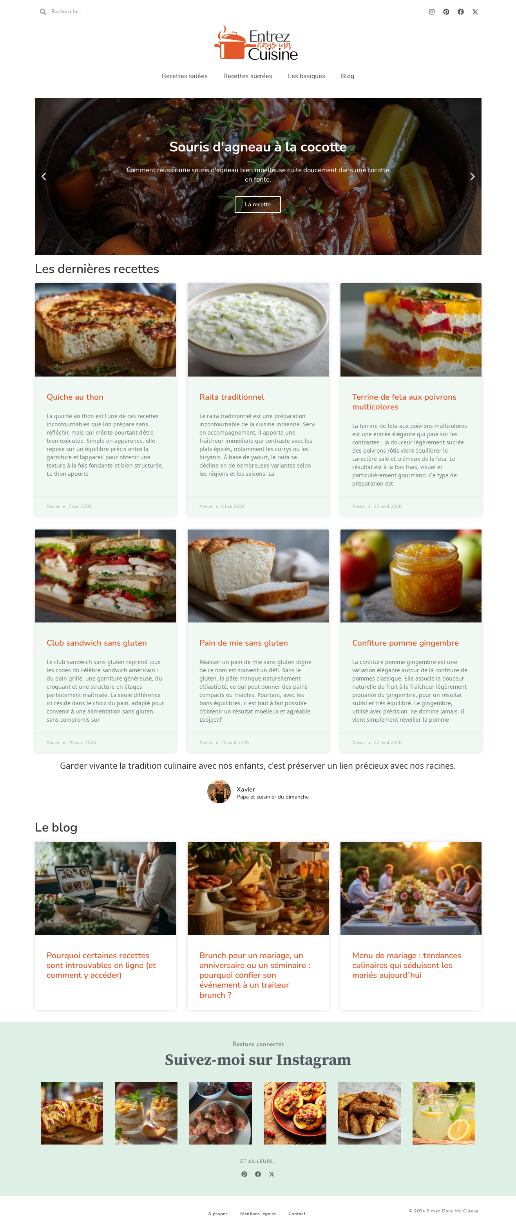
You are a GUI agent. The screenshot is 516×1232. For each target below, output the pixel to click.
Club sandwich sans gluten (97, 642)
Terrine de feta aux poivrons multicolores (404, 401)
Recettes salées (185, 76)
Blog (347, 76)
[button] (44, 177)
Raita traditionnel (231, 396)
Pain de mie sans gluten (243, 642)
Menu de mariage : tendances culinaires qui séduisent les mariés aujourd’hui (406, 965)
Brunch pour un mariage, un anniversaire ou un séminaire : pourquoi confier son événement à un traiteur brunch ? (254, 975)
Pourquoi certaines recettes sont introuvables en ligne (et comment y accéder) (101, 965)
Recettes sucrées (247, 76)
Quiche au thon (75, 396)
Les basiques (306, 76)
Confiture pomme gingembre (405, 642)
